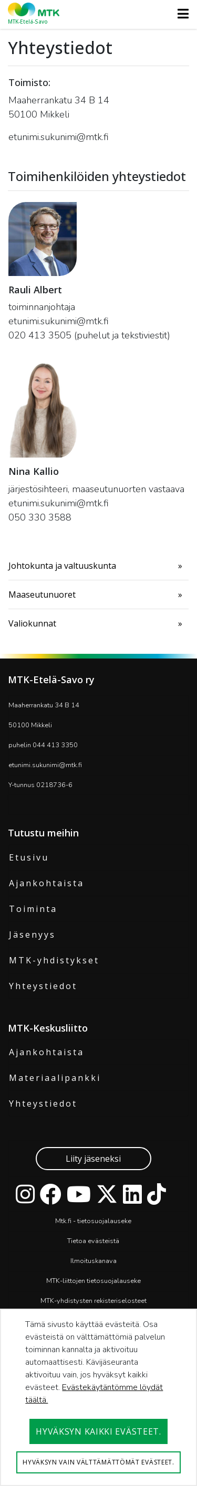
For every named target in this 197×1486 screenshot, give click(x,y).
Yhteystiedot (43, 986)
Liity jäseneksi (93, 1158)
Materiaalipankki (55, 1078)
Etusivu (29, 857)
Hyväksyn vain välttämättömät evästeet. (98, 1462)
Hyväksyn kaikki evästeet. (98, 1431)
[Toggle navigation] (180, 13)
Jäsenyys (32, 934)
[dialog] (98, 1397)
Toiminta (33, 909)
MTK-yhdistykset (54, 960)
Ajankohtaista (46, 883)
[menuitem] (98, 565)
